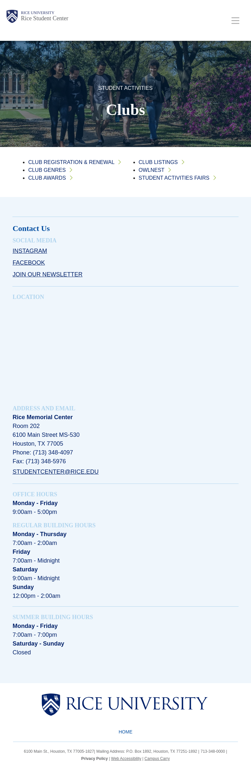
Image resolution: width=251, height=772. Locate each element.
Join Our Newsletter (47, 274)
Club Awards (47, 178)
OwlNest (151, 170)
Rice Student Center (44, 18)
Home (125, 731)
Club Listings (158, 162)
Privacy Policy (94, 758)
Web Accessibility (126, 758)
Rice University (37, 13)
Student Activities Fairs (174, 178)
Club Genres (47, 170)
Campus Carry (157, 758)
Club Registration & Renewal (71, 162)
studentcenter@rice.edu (55, 471)
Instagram (29, 251)
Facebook (28, 262)
